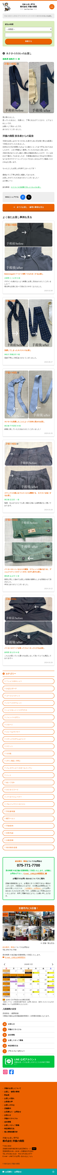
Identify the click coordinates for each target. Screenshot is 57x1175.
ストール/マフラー (13, 732)
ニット (8, 775)
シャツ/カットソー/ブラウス (16, 710)
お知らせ (11, 1024)
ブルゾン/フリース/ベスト (16, 804)
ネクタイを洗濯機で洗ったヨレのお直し (26, 187)
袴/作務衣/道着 (11, 847)
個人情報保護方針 (11, 1132)
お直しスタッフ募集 (15, 1040)
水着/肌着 (9, 840)
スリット (9, 746)
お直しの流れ (9, 1098)
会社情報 (11, 1035)
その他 (8, 753)
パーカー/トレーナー (14, 797)
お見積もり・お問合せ (12, 1112)
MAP (34, 1148)
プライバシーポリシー (16, 1051)
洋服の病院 (7, 16)
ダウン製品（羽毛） (13, 761)
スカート (9, 725)
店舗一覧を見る (48, 943)
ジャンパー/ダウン (13, 717)
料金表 (6, 1095)
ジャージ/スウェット (14, 703)
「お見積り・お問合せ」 (33, 888)
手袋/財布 (9, 826)
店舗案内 (7, 1108)
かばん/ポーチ (11, 688)
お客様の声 (16, 16)
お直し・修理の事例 (11, 1092)
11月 (28, 16)
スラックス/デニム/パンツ (16, 739)
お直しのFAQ (9, 1105)
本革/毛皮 (9, 833)
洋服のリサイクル (14, 1029)
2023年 (23, 16)
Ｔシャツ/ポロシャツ (14, 681)
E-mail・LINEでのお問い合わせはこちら (18, 1156)
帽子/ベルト (10, 818)
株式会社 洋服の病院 (28, 6)
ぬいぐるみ (10, 782)
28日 (33, 16)
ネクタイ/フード (12, 790)
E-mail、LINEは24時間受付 (15, 957)
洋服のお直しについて (12, 1088)
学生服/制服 (10, 811)
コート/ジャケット (13, 696)
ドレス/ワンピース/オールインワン (19, 768)
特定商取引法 (13, 1046)
